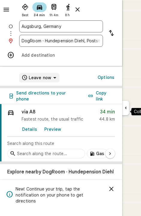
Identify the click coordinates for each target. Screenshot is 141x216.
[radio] (25, 9)
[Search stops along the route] (46, 153)
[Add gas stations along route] (97, 153)
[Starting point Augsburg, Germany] (61, 26)
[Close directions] (77, 9)
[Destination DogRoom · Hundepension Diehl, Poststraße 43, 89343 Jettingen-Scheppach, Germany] (61, 40)
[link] (61, 133)
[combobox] (61, 26)
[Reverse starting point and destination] (111, 34)
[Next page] (110, 153)
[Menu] (6, 9)
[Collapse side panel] (125, 108)
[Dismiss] (111, 189)
